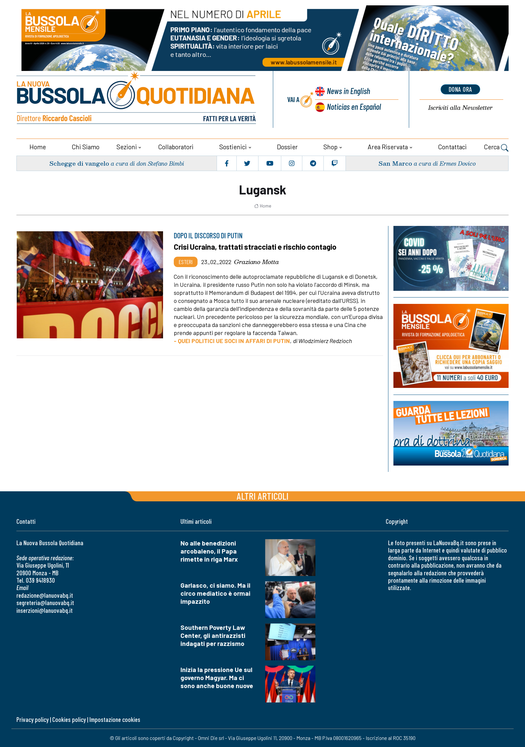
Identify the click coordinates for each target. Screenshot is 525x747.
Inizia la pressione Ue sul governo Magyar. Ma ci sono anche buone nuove (216, 677)
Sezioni (127, 146)
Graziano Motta (256, 261)
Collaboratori (176, 146)
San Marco (395, 163)
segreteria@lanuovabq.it (45, 602)
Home (37, 146)
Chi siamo (85, 146)
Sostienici (233, 146)
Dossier (287, 146)
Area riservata (388, 146)
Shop (330, 146)
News (348, 90)
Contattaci (452, 146)
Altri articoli (263, 495)
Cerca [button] (496, 147)
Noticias (354, 106)
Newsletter (460, 107)
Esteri (186, 261)
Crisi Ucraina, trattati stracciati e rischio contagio (256, 246)
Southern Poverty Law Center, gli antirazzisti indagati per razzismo (212, 635)
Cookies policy (69, 719)
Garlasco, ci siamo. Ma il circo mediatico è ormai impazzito (215, 593)
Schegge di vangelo (79, 163)
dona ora (460, 89)
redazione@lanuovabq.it (44, 595)
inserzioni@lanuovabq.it (44, 610)
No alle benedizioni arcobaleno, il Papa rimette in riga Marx (209, 551)
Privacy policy (32, 719)
